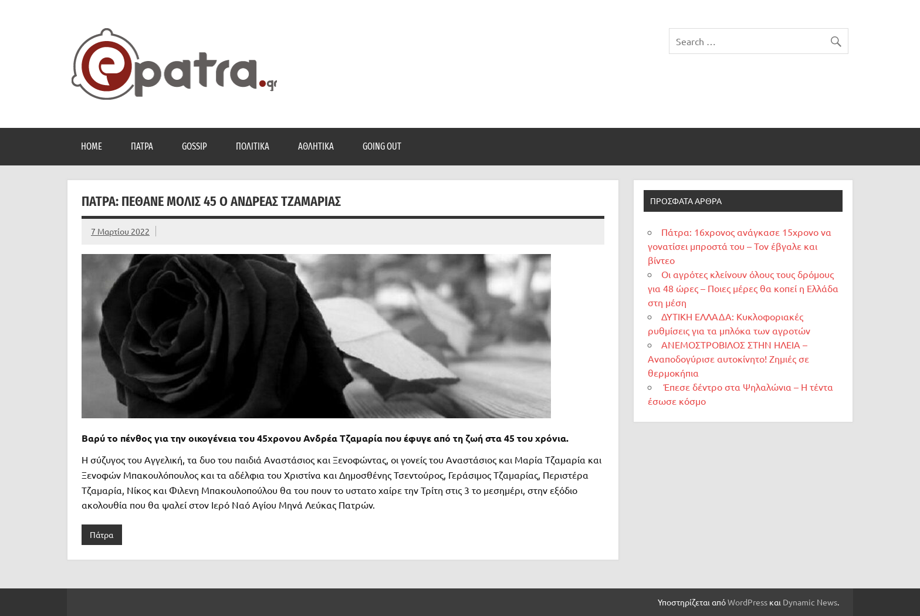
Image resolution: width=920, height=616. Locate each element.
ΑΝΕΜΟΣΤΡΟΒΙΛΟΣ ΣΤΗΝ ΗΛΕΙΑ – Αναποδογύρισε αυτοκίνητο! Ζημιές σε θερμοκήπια (728, 358)
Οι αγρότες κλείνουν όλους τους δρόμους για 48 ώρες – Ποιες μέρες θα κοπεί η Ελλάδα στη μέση (743, 288)
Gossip (194, 146)
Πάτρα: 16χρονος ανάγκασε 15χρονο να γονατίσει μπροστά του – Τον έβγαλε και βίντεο (739, 246)
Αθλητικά (316, 146)
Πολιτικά (252, 146)
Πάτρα (142, 146)
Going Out (382, 146)
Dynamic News (810, 602)
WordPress (747, 602)
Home (91, 146)
